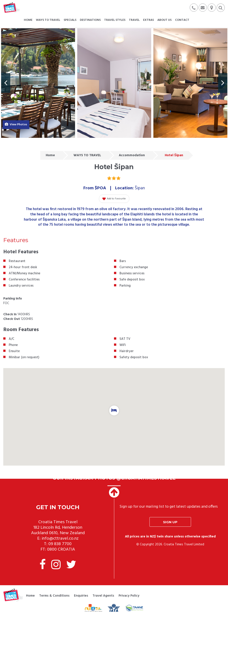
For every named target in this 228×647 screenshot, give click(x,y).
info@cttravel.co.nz (60, 538)
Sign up (170, 522)
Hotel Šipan (174, 155)
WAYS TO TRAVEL (87, 155)
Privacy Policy (129, 595)
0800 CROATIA (61, 549)
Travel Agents (103, 595)
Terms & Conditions (54, 595)
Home (50, 155)
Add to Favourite (114, 199)
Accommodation (132, 155)
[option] (38, 83)
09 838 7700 (60, 544)
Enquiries (81, 595)
